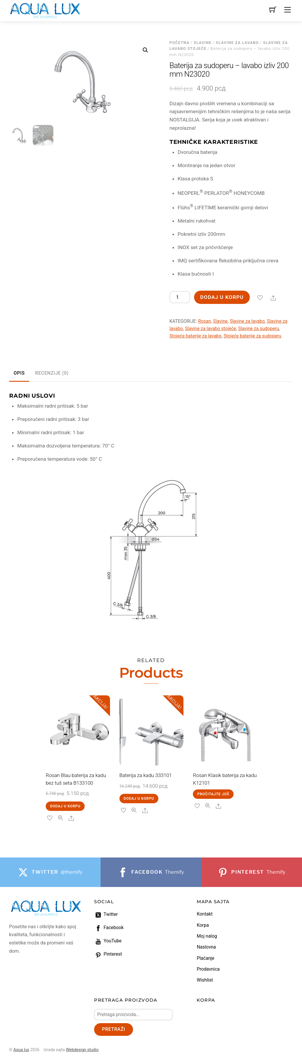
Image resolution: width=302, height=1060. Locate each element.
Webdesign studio (82, 1049)
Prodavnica (208, 969)
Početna (180, 42)
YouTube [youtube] (108, 941)
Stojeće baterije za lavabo (195, 336)
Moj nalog (207, 936)
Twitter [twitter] (106, 914)
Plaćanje (205, 958)
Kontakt (205, 914)
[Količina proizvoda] (180, 297)
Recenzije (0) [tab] (51, 373)
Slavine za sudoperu (258, 328)
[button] (145, 50)
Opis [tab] (19, 373)
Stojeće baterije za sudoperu (252, 336)
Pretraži (113, 1029)
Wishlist (205, 980)
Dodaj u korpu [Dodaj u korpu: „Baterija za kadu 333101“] (139, 798)
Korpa (203, 925)
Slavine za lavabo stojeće (210, 328)
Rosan (204, 321)
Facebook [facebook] (109, 927)
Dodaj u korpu (222, 297)
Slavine (203, 42)
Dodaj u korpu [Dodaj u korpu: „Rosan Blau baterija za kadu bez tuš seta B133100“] (65, 806)
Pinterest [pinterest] (108, 954)
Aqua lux (21, 1049)
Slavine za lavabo (237, 42)
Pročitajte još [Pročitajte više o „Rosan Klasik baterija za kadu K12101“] (213, 794)
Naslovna (206, 947)
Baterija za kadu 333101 (145, 775)
